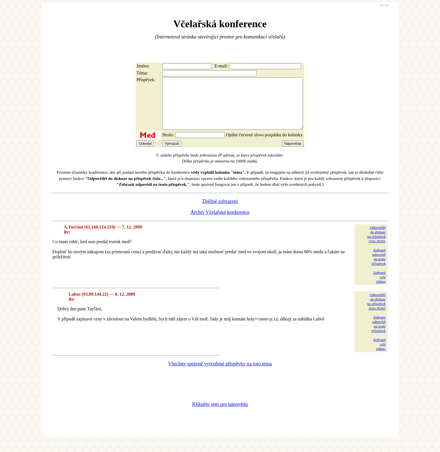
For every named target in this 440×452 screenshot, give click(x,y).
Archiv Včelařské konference (220, 222)
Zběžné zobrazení (220, 211)
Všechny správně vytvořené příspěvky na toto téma (220, 374)
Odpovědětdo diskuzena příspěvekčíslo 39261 (376, 244)
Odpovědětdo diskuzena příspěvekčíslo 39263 (376, 311)
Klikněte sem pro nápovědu (220, 414)
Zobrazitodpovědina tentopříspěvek (379, 267)
